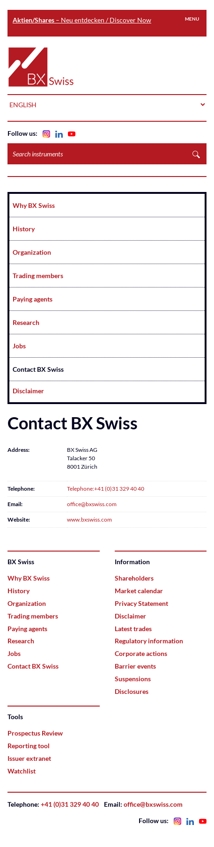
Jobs (19, 346)
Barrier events (135, 666)
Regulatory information (149, 641)
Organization (32, 252)
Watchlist (21, 771)
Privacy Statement (141, 603)
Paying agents (32, 299)
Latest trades (133, 629)
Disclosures (131, 691)
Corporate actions (141, 653)
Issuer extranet (29, 758)
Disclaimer (28, 391)
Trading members (38, 276)
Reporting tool (28, 746)
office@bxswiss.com (92, 504)
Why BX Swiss (34, 205)
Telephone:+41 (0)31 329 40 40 (105, 488)
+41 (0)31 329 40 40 (70, 804)
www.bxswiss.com (89, 519)
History (24, 229)
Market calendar (139, 591)
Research (26, 322)
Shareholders (134, 578)
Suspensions (133, 679)
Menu (192, 19)
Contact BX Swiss (38, 369)
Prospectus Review (35, 733)
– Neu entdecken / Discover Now (82, 20)
